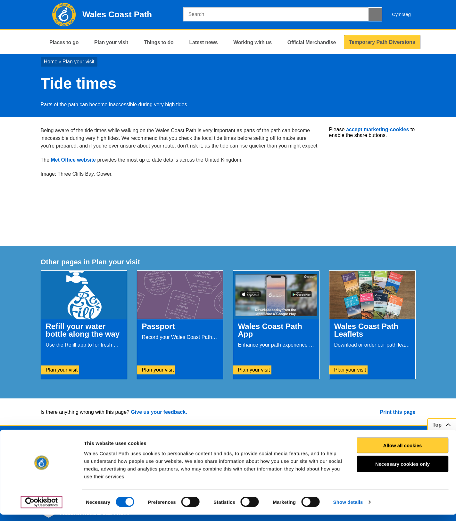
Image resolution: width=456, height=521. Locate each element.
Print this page (397, 412)
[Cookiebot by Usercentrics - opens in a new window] (41, 508)
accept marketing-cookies (377, 129)
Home (51, 61)
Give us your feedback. (159, 412)
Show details (348, 508)
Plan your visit (78, 61)
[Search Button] (375, 14)
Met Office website (73, 160)
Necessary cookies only (402, 470)
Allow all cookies (402, 451)
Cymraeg (401, 14)
